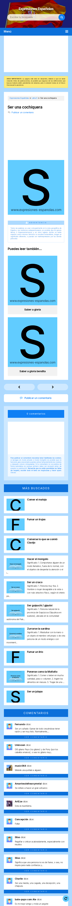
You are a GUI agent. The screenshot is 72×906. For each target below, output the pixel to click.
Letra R (27, 869)
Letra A (9, 859)
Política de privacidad (17, 902)
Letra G (62, 859)
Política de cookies (41, 902)
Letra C (27, 859)
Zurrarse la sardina (38, 547)
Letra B (18, 859)
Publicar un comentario (22, 112)
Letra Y (31, 873)
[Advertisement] (36, 54)
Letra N (53, 864)
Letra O (62, 864)
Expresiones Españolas (36, 7)
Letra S (36, 869)
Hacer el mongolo (37, 478)
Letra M (44, 864)
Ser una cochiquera (25, 107)
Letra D (36, 859)
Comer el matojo (37, 418)
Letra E (45, 859)
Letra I (18, 864)
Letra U (54, 869)
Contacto (60, 902)
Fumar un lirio (35, 571)
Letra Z (40, 873)
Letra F (53, 859)
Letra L (35, 864)
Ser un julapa (35, 610)
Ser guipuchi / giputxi (39, 524)
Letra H (10, 864)
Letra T (45, 869)
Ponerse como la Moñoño (42, 590)
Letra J (26, 864)
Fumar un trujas (36, 438)
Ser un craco (34, 501)
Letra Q (18, 869)
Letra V (62, 869)
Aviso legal (55, 898)
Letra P (9, 869)
